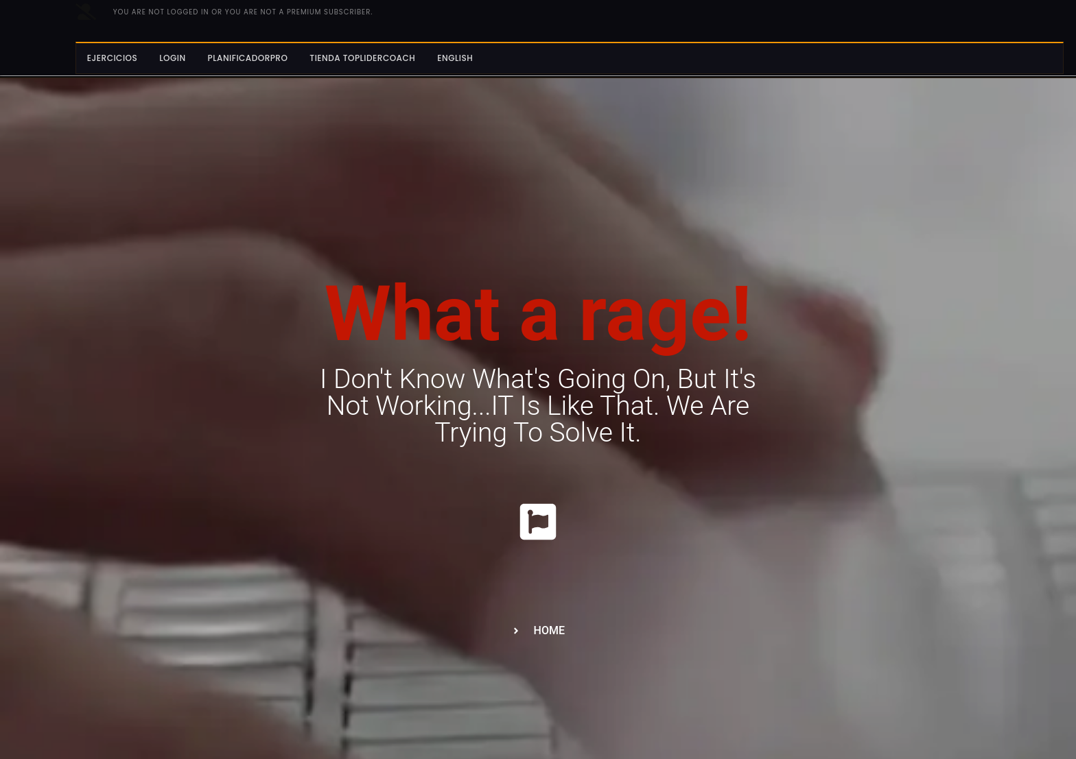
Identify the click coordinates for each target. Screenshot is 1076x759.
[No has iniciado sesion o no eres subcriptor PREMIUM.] (85, 11)
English (455, 58)
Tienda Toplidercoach (362, 58)
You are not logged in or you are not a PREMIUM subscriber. (243, 12)
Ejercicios (112, 58)
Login (172, 58)
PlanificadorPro (248, 58)
